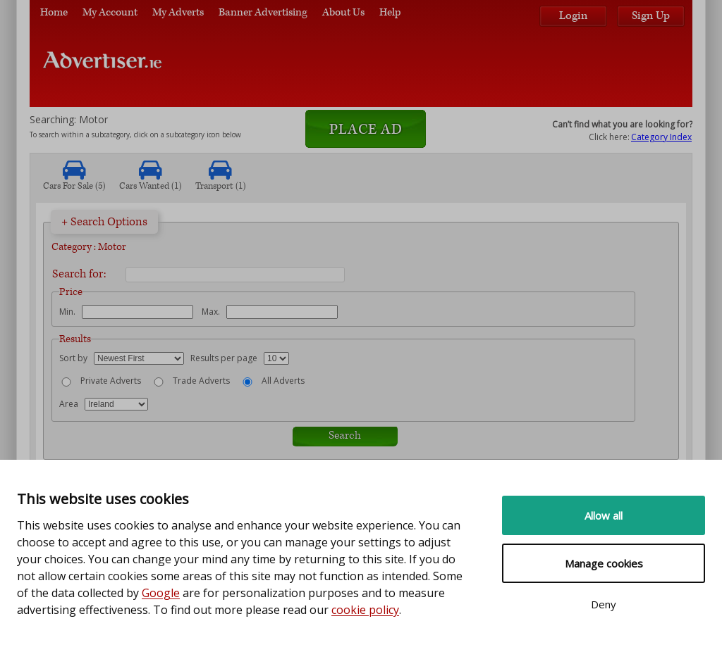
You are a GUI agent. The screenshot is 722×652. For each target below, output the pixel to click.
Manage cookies (604, 563)
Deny (603, 604)
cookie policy (365, 609)
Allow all (604, 515)
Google (161, 593)
